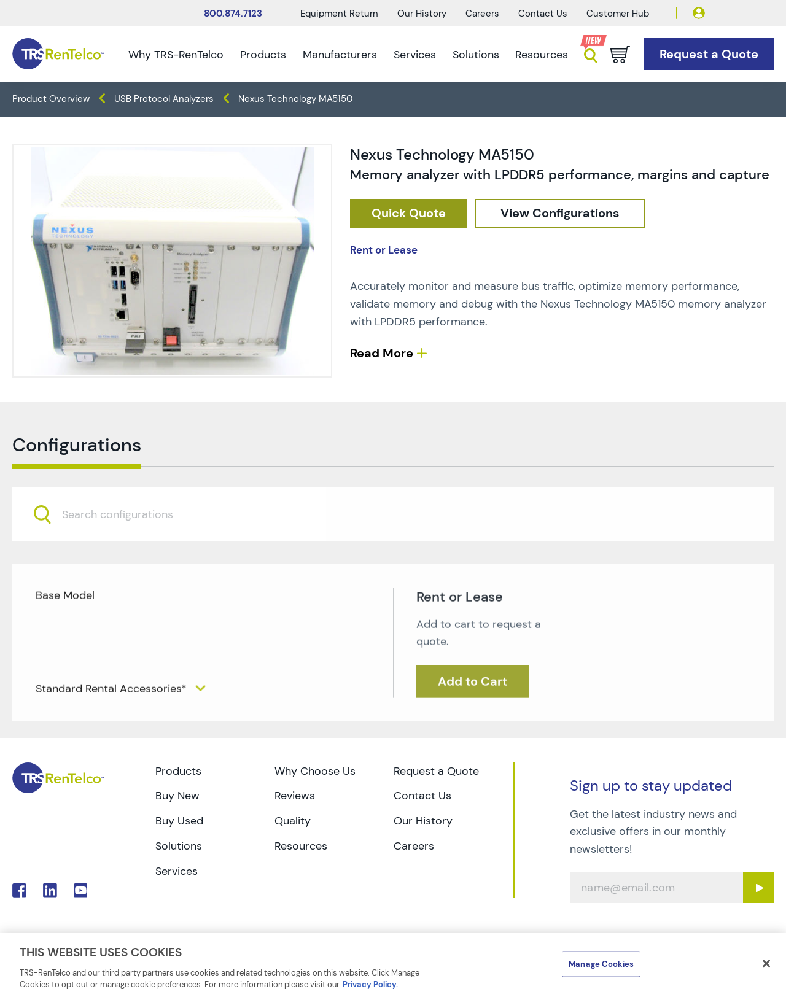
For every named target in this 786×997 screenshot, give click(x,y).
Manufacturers (340, 54)
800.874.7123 (233, 13)
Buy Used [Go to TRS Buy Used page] (179, 820)
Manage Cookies (601, 964)
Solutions (476, 54)
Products (263, 54)
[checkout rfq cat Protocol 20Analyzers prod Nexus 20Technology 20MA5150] (408, 213)
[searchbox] (125, 549)
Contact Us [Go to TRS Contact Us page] (422, 795)
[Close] (766, 963)
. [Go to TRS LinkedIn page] (50, 890)
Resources (541, 54)
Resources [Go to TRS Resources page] (300, 846)
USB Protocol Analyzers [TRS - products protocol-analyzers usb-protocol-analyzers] (164, 99)
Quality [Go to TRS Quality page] (292, 820)
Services (415, 54)
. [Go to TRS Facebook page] (19, 890)
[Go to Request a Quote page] (709, 54)
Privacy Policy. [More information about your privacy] (370, 984)
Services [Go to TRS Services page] (176, 871)
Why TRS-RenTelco (176, 54)
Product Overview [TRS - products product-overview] (51, 99)
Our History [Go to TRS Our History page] (423, 820)
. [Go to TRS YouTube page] (81, 890)
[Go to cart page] (620, 54)
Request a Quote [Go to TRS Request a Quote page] (436, 771)
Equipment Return (339, 13)
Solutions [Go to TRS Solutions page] (178, 846)
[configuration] (560, 213)
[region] (393, 965)
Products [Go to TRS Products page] (178, 771)
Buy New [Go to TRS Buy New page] (177, 795)
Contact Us (542, 13)
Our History (421, 13)
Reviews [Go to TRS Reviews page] (294, 795)
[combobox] (393, 548)
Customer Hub (617, 13)
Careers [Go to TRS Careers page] (414, 846)
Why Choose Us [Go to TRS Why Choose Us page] (315, 771)
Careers (482, 13)
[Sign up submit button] (758, 887)
